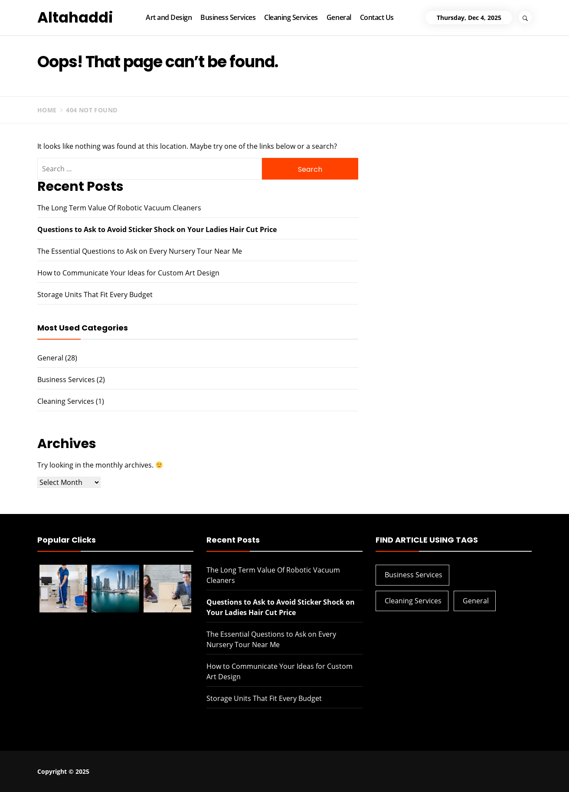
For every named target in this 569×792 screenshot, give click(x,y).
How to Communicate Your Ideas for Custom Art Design (128, 273)
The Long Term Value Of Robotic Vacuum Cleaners (119, 208)
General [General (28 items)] (476, 600)
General (339, 17)
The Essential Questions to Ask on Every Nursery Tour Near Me (139, 251)
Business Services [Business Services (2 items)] (413, 574)
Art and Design (169, 17)
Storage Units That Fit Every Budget (95, 294)
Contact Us (377, 17)
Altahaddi (75, 17)
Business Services (227, 17)
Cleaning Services (291, 17)
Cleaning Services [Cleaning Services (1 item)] (413, 600)
